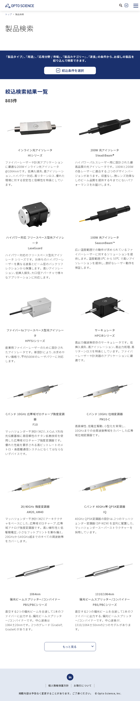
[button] (136, 5)
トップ (8, 14)
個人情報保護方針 (58, 685)
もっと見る (70, 647)
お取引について (83, 685)
